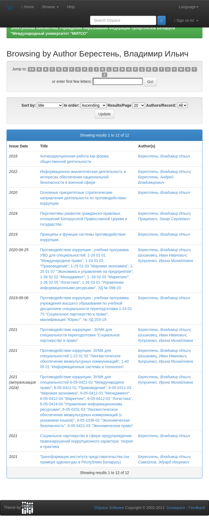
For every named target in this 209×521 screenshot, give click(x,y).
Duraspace (176, 508)
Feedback (197, 508)
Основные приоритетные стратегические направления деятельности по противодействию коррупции (83, 198)
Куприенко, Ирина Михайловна (165, 260)
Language (188, 7)
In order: (71, 105)
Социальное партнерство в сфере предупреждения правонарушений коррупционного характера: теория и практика (86, 441)
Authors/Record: (161, 105)
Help (71, 7)
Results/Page (119, 105)
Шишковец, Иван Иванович (162, 255)
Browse (50, 7)
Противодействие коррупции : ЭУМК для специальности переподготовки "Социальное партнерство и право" (80, 335)
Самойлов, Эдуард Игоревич (163, 462)
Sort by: (28, 105)
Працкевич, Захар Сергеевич (164, 219)
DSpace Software (109, 508)
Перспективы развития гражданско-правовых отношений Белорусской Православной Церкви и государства (83, 218)
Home (27, 7)
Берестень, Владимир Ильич (164, 156)
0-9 (31, 69)
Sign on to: (186, 20)
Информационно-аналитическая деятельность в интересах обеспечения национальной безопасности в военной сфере (83, 177)
